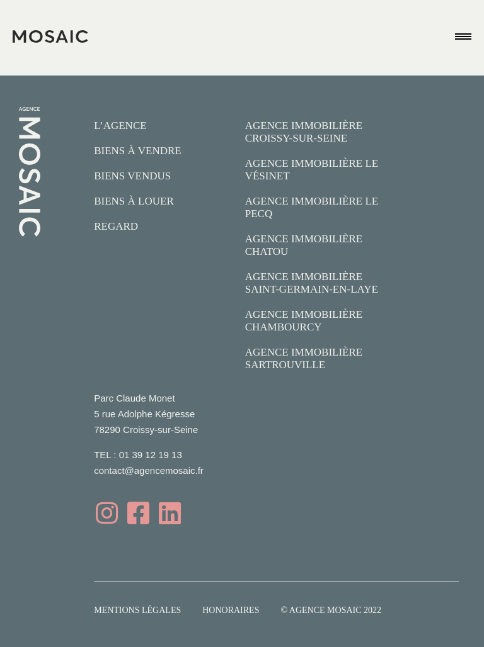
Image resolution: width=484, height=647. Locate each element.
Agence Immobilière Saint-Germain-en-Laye (311, 283)
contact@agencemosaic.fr (149, 470)
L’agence (120, 126)
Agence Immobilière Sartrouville (304, 358)
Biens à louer (134, 201)
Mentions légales (137, 610)
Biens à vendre (138, 151)
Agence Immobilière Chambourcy (304, 320)
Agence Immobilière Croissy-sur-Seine (304, 132)
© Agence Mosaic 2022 (330, 610)
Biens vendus (132, 176)
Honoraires (230, 610)
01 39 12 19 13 (150, 454)
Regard (116, 226)
